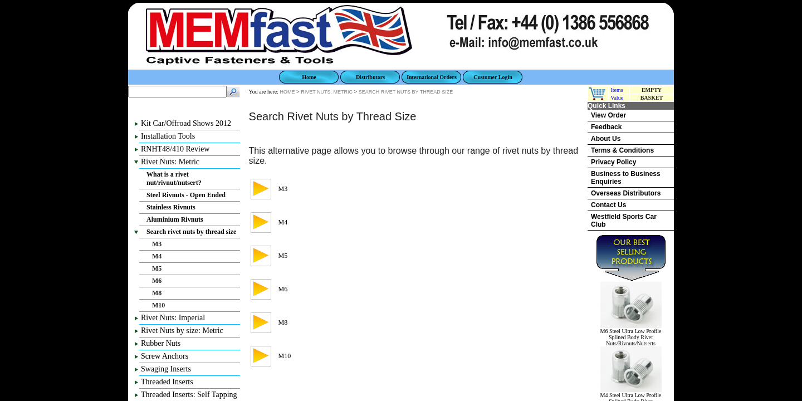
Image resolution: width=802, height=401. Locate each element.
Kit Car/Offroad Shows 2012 (186, 123)
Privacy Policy (613, 162)
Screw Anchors (164, 356)
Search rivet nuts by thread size (191, 232)
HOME (287, 92)
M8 (157, 293)
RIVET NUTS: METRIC (327, 92)
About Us (605, 139)
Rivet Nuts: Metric (170, 162)
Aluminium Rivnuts (174, 219)
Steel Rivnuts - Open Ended (186, 195)
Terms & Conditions (622, 150)
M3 (157, 244)
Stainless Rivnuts (170, 207)
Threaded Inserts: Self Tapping (189, 394)
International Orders (432, 77)
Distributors (370, 77)
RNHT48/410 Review (175, 149)
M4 (157, 256)
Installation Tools (168, 136)
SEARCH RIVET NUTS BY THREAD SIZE (406, 92)
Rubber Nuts (160, 343)
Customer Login (492, 77)
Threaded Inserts (167, 382)
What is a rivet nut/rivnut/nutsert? (174, 178)
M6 (157, 281)
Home (309, 77)
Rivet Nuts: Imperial (173, 318)
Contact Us (608, 205)
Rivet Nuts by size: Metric (182, 330)
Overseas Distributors (626, 193)
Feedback (606, 127)
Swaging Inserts (166, 369)
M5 (157, 268)
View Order (608, 115)
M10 (158, 305)
